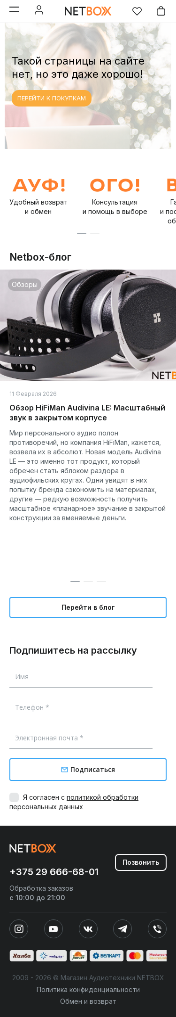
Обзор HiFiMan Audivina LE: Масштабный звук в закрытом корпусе (87, 412)
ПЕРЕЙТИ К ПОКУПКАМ (51, 98)
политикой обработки (102, 797)
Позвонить (140, 862)
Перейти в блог (88, 607)
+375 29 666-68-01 (54, 872)
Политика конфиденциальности (88, 989)
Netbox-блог (40, 257)
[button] (81, 233)
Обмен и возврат (88, 1001)
